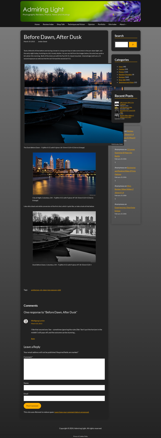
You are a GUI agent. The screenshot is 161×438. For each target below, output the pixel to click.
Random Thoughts (125, 74)
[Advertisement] (64, 277)
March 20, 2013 (36, 323)
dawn (45, 290)
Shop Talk (122, 80)
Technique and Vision (126, 82)
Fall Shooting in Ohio (126, 107)
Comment (28, 357)
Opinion (122, 69)
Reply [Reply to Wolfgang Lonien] (33, 339)
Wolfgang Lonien (38, 321)
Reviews (122, 77)
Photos (121, 72)
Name (26, 383)
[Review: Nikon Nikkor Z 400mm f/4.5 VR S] (117, 116)
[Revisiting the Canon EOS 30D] (117, 111)
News (121, 67)
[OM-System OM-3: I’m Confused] (117, 104)
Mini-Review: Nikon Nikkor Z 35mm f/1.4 (124, 189)
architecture (35, 290)
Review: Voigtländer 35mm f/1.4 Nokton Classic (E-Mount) (125, 134)
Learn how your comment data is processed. (72, 412)
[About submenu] (125, 24)
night (59, 290)
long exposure (52, 290)
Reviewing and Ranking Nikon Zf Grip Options (125, 170)
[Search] (133, 44)
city (41, 290)
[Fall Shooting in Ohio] (117, 108)
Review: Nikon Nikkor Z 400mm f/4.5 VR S (127, 116)
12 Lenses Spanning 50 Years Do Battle (125, 152)
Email (26, 394)
